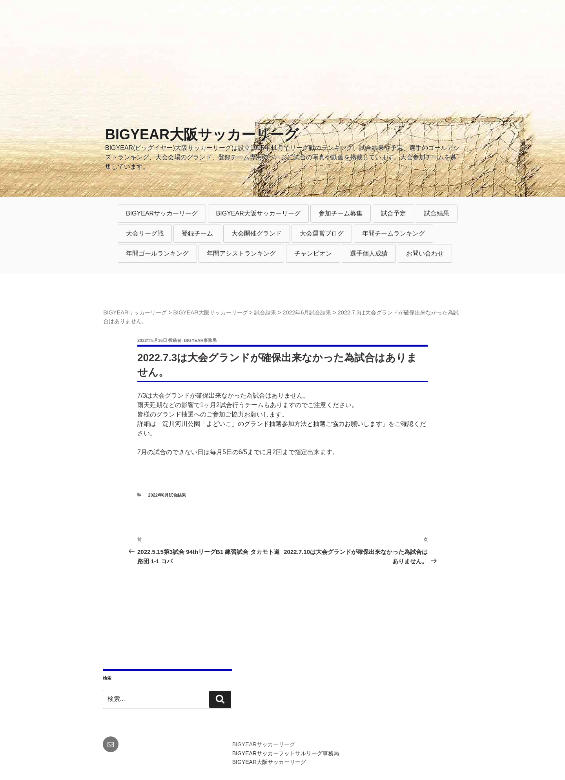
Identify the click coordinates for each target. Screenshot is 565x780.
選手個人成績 (369, 253)
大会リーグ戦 (145, 233)
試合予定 (393, 213)
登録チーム (197, 233)
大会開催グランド (256, 233)
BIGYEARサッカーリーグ (162, 213)
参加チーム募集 (341, 213)
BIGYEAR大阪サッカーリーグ (202, 134)
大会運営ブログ (322, 233)
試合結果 (436, 213)
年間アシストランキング (241, 253)
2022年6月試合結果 (167, 495)
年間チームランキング (393, 233)
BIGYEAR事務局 (200, 340)
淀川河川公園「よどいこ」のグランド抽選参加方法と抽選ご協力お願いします (272, 423)
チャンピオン (313, 253)
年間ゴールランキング (157, 253)
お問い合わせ (425, 253)
